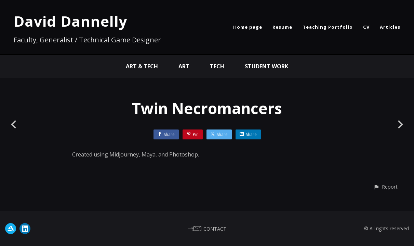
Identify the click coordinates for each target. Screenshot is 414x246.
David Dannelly (71, 21)
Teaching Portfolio (328, 27)
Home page (247, 27)
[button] (385, 187)
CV (366, 27)
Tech (217, 66)
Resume (282, 27)
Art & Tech (142, 66)
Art (183, 66)
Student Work (266, 66)
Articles (390, 27)
